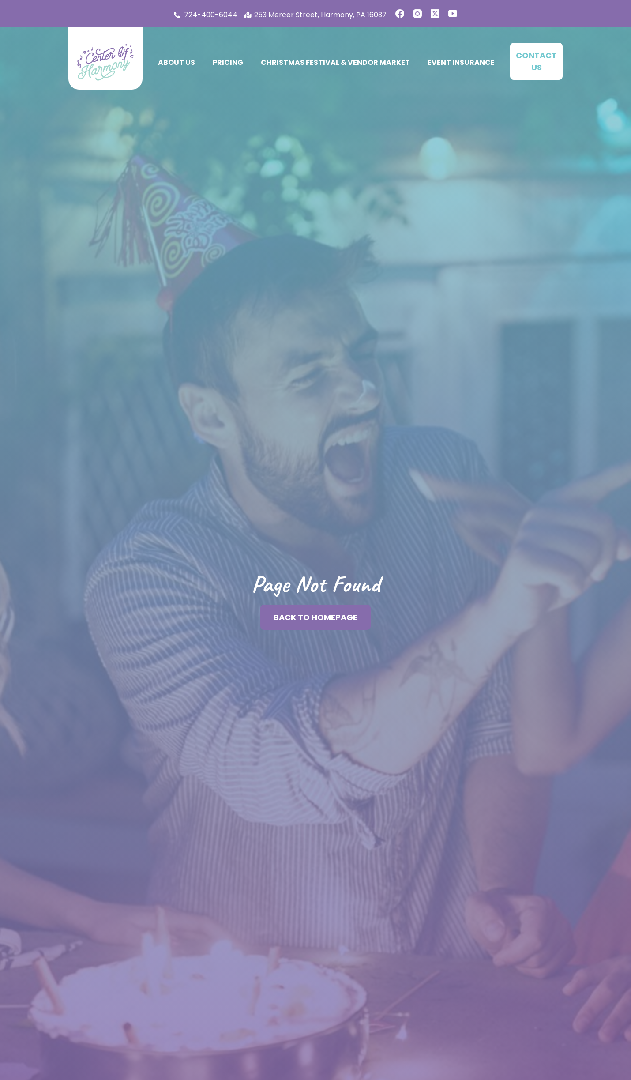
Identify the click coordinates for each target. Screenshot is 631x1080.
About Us (176, 62)
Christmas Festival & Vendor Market (335, 62)
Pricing (228, 62)
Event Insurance (461, 62)
